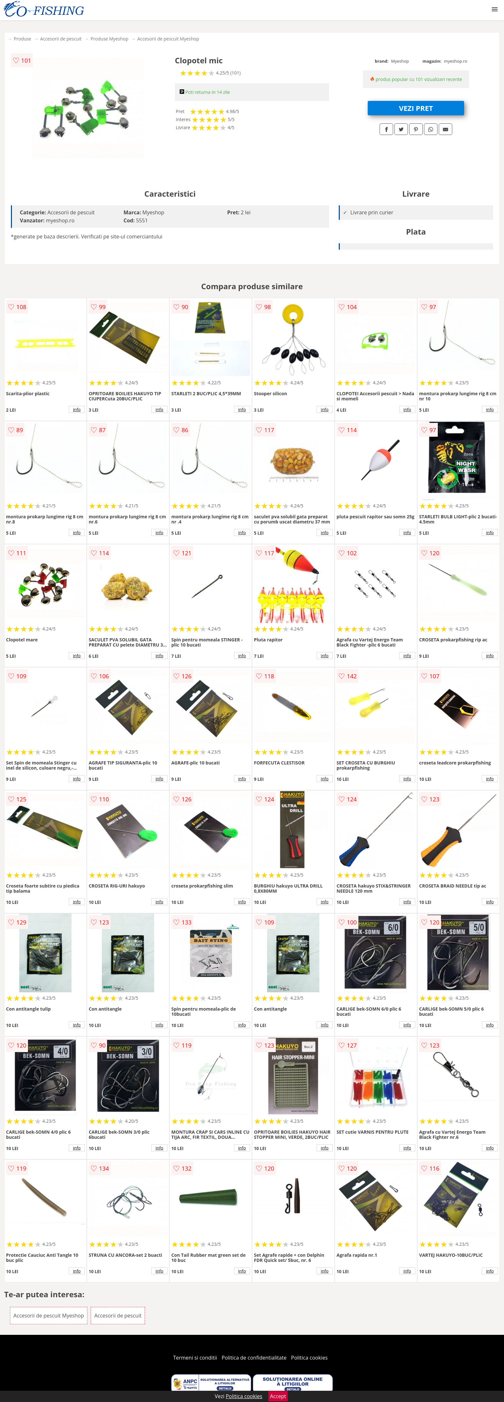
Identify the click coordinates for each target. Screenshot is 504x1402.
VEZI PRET (416, 108)
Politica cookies (309, 1357)
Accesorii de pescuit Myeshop (168, 39)
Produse (22, 39)
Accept (278, 1396)
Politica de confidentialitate (254, 1357)
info (77, 409)
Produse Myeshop (110, 39)
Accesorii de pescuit (61, 39)
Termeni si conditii (195, 1357)
